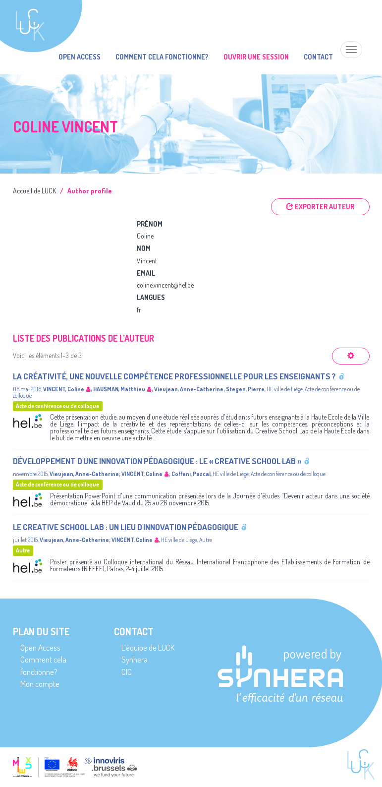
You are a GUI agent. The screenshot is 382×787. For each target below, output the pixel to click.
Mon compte (39, 683)
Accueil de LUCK (34, 190)
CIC (126, 671)
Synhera (134, 659)
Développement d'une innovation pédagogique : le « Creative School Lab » (157, 461)
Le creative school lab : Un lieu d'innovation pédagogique (125, 527)
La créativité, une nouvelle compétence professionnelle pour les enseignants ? (174, 376)
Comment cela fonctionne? (162, 57)
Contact (318, 57)
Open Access (79, 57)
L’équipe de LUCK (147, 647)
